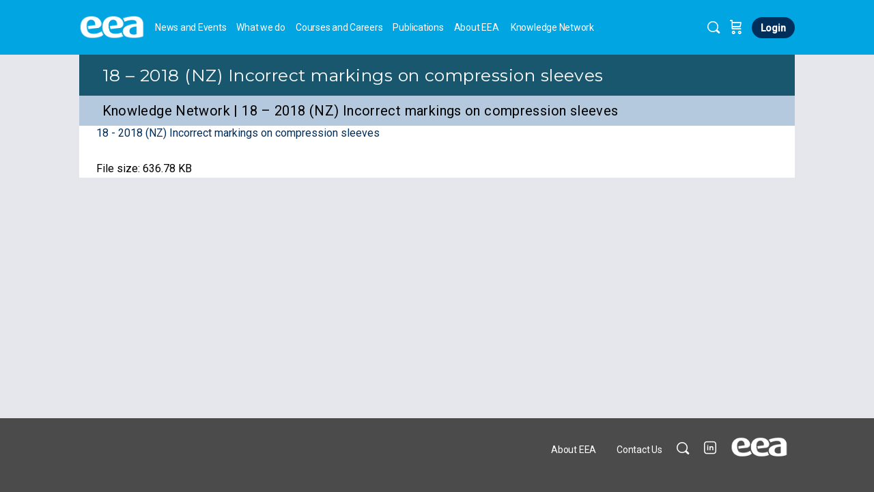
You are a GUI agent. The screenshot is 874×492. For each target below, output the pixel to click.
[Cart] (736, 27)
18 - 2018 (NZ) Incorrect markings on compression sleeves (238, 132)
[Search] (713, 27)
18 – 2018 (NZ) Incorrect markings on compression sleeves (353, 75)
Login (773, 28)
